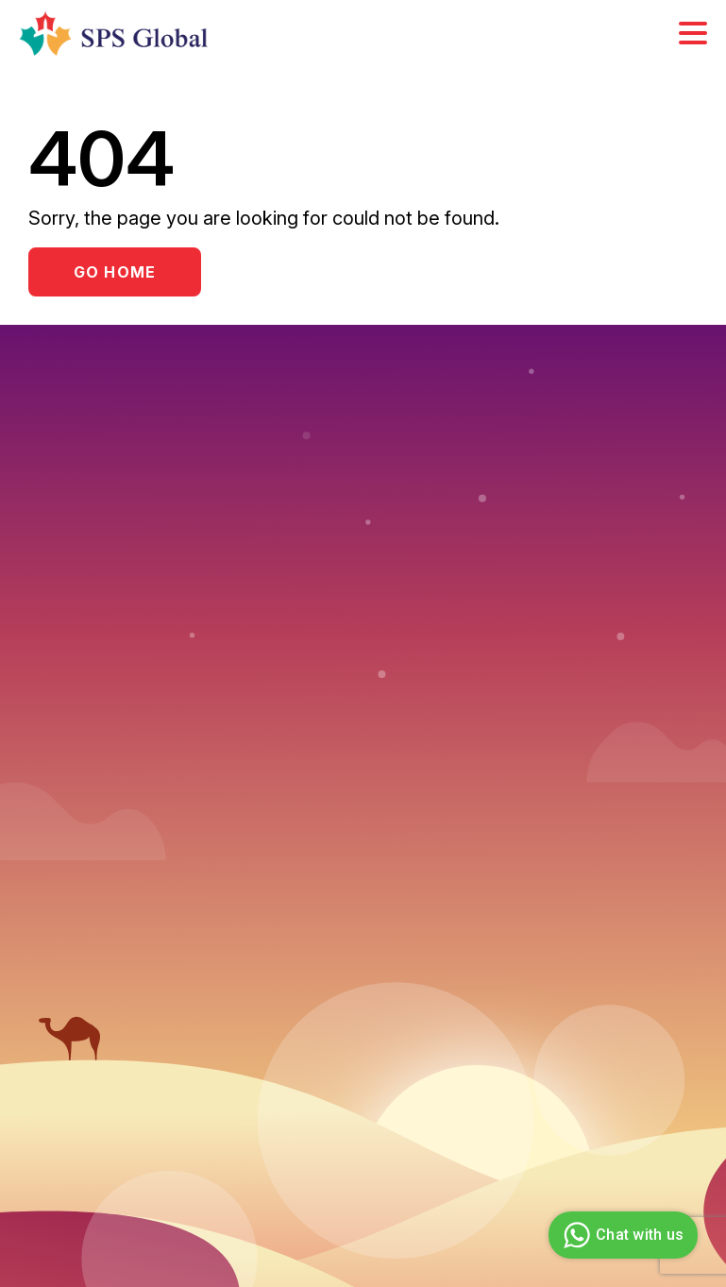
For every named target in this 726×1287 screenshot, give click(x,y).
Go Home (115, 271)
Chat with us (621, 1235)
